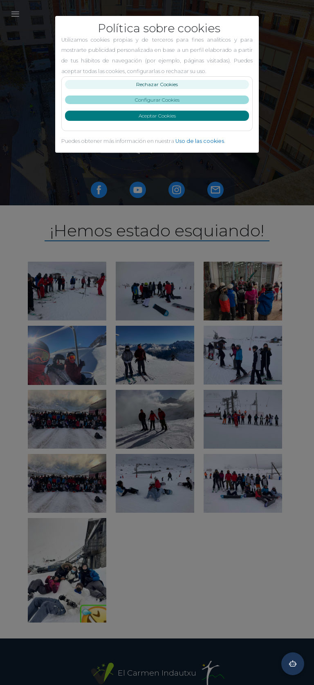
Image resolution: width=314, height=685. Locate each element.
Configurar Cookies (157, 100)
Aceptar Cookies (157, 116)
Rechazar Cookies (157, 84)
